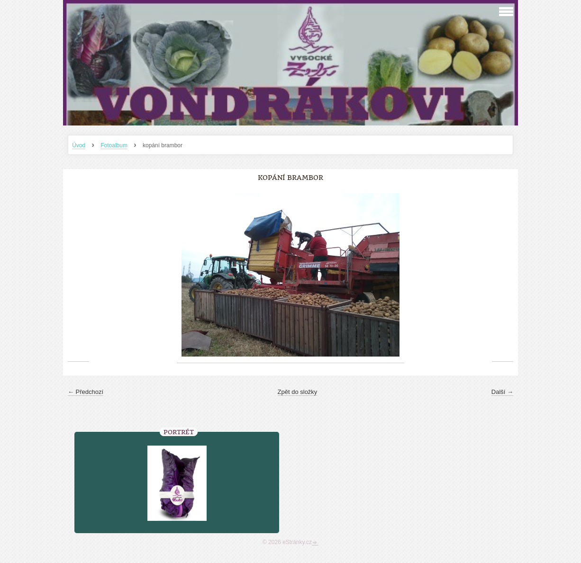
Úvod (78, 145)
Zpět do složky (298, 391)
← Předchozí (85, 391)
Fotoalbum (113, 145)
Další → (502, 391)
